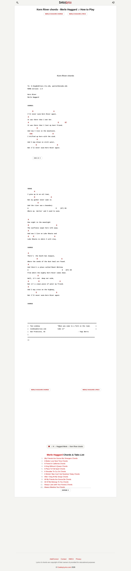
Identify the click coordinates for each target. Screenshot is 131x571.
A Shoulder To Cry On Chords (55, 471)
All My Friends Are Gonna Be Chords (57, 479)
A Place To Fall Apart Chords (54, 469)
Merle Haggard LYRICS (91, 389)
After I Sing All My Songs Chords (56, 477)
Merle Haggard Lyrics (77, 14)
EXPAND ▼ (65, 490)
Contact (63, 559)
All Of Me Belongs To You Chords (56, 482)
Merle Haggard (55, 455)
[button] (17, 3)
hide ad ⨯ (37, 158)
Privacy (78, 559)
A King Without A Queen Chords (56, 466)
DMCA (71, 559)
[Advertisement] (65, 57)
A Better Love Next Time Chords (56, 461)
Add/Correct (54, 559)
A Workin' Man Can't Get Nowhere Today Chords (62, 474)
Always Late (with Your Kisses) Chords (58, 485)
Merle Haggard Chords (54, 14)
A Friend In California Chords (54, 463)
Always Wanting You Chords (54, 487)
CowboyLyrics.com (64, 567)
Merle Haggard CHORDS (40, 389)
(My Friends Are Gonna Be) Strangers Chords (61, 458)
